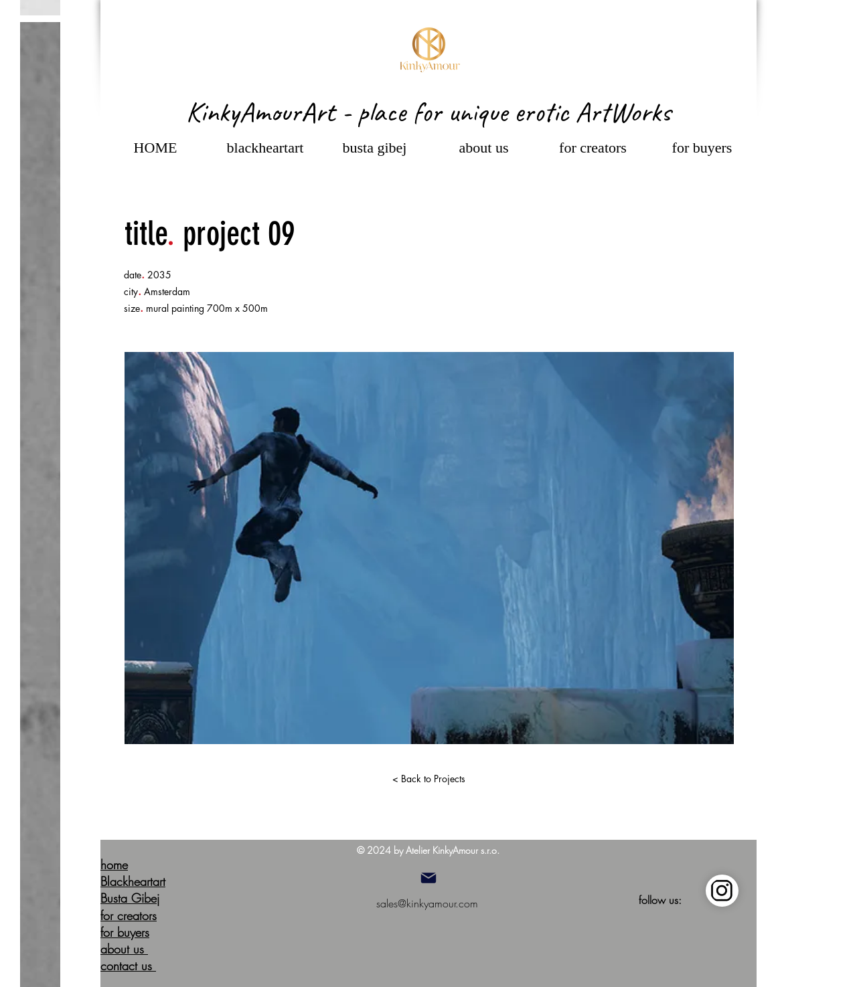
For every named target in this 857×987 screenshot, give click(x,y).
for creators (128, 915)
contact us (128, 966)
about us (124, 949)
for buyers (124, 932)
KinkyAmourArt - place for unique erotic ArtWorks (428, 112)
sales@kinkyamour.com (427, 903)
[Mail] (428, 878)
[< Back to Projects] (428, 779)
